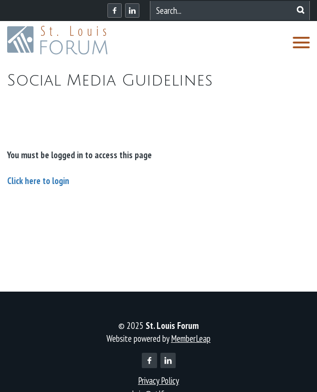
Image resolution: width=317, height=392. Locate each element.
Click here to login (38, 180)
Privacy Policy (158, 380)
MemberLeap (191, 338)
